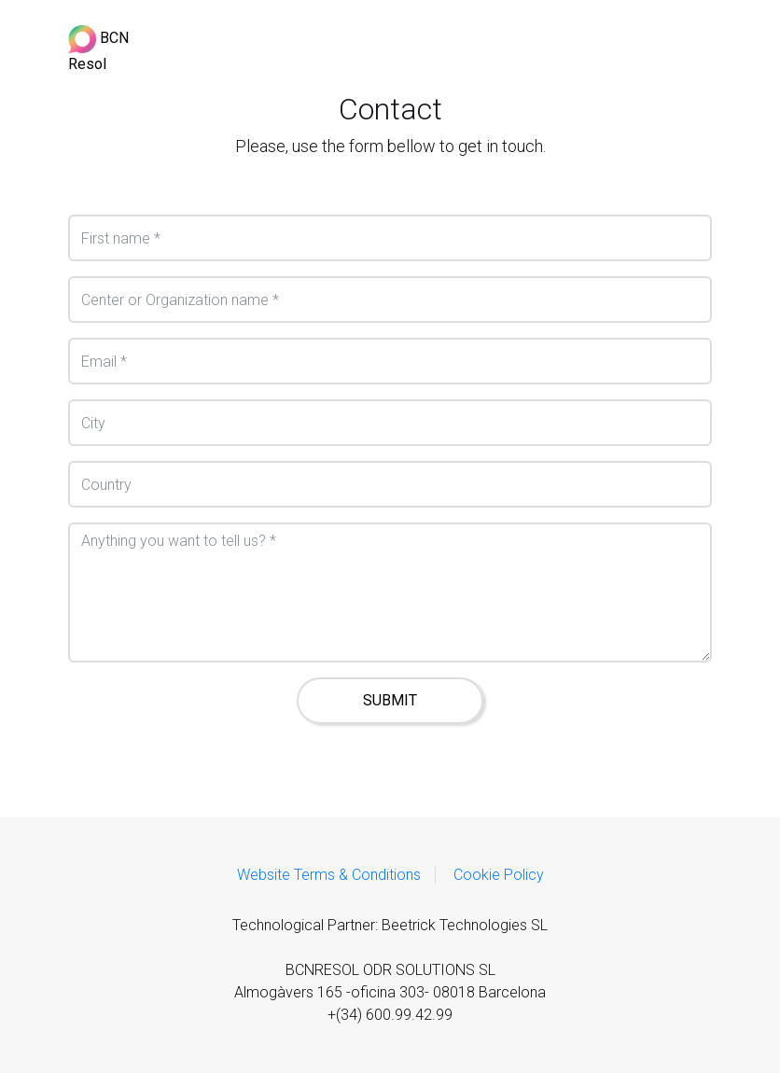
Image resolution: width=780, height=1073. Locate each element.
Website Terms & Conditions (329, 875)
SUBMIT (390, 700)
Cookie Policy (498, 875)
